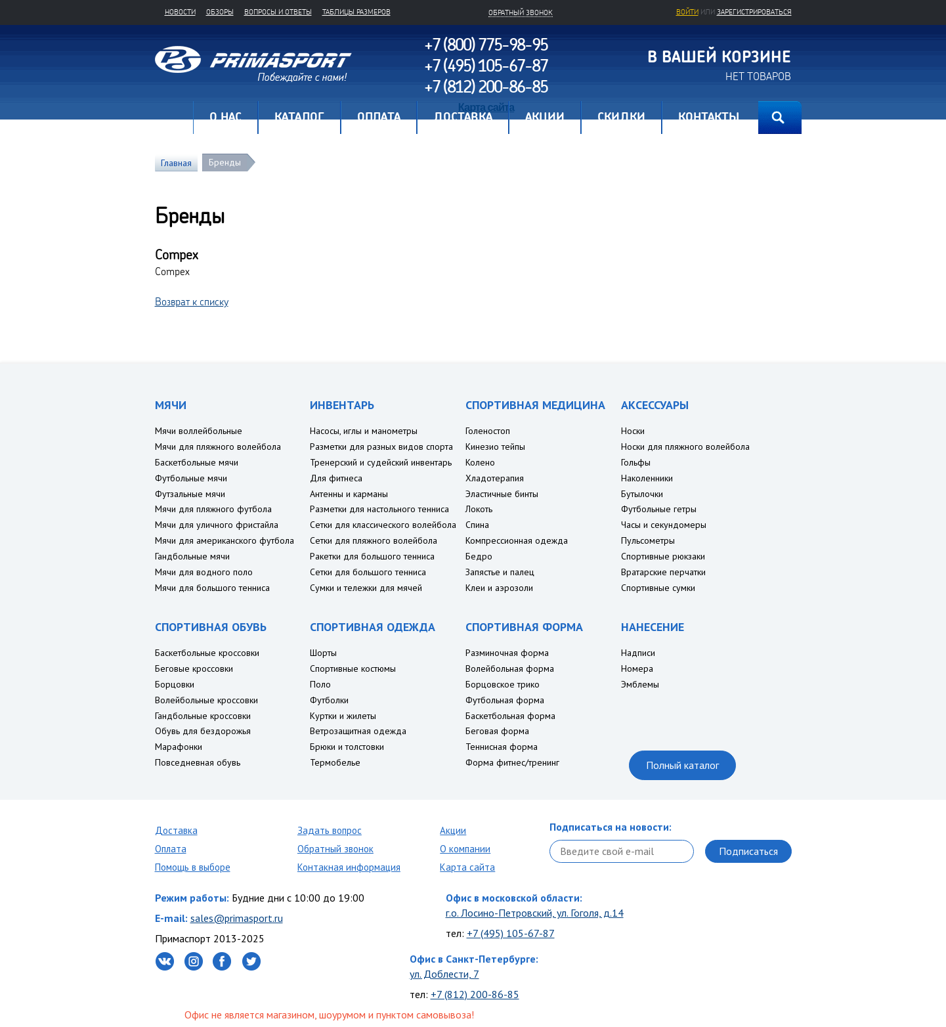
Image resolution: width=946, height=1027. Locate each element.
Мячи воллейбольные (198, 431)
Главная (174, 117)
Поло (320, 684)
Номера (637, 668)
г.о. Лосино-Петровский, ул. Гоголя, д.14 (535, 912)
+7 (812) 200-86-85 (475, 994)
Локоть (478, 509)
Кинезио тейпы (495, 446)
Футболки (329, 700)
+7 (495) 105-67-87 (511, 933)
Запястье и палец (499, 572)
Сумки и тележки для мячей (366, 588)
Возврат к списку (191, 301)
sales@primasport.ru (236, 918)
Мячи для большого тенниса (212, 588)
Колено (480, 462)
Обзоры (220, 11)
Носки (633, 431)
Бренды (225, 162)
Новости (180, 11)
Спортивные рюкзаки (663, 556)
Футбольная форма (504, 700)
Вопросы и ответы (278, 11)
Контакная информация (348, 867)
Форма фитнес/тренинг (512, 762)
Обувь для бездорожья (203, 731)
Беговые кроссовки (194, 668)
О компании (465, 848)
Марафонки (178, 747)
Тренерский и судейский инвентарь (381, 462)
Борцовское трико (502, 684)
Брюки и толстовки (347, 747)
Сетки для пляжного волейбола (373, 540)
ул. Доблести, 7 (444, 973)
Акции (453, 830)
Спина (477, 525)
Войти (687, 11)
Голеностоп (487, 431)
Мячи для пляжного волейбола (218, 446)
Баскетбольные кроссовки (207, 653)
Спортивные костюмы (353, 668)
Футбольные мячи (191, 478)
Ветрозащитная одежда (358, 731)
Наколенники (647, 478)
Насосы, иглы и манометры (364, 431)
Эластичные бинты (501, 494)
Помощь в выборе (192, 867)
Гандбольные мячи (192, 556)
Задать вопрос (329, 830)
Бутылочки (642, 494)
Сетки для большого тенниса (368, 572)
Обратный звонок (335, 848)
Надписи (638, 653)
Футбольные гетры (659, 509)
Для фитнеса (336, 478)
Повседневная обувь (197, 762)
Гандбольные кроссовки (203, 716)
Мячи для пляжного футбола (213, 509)
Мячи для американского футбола (224, 540)
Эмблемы (640, 684)
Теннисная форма (501, 747)
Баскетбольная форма (510, 716)
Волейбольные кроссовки (206, 700)
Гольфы (636, 462)
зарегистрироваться (754, 11)
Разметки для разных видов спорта (381, 446)
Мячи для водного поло (204, 572)
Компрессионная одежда (516, 540)
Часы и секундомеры (663, 525)
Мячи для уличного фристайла (216, 525)
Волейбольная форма (509, 668)
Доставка (176, 830)
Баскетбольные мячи (196, 462)
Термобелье (335, 762)
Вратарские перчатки (663, 572)
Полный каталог (682, 765)
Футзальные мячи (190, 494)
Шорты (323, 653)
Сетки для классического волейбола (383, 525)
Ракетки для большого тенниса (372, 556)
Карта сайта (467, 867)
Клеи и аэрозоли (499, 588)
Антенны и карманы (349, 494)
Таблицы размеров (356, 11)
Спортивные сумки (658, 588)
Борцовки (174, 684)
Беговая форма (497, 731)
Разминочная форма (507, 653)
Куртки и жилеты (343, 716)
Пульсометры (648, 540)
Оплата (170, 848)
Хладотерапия (494, 478)
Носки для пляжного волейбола (685, 446)
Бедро (478, 556)
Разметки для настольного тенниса (379, 509)
